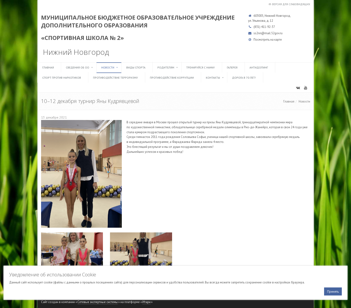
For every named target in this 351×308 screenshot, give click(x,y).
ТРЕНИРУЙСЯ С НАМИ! (200, 67)
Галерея (232, 67)
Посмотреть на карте (268, 40)
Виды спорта (135, 67)
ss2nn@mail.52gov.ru (268, 33)
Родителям (165, 67)
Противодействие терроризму (115, 77)
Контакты (213, 77)
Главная (48, 67)
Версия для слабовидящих (291, 4)
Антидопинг (259, 67)
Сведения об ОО (77, 67)
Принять (333, 291)
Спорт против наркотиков (61, 77)
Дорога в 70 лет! (244, 77)
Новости (107, 67)
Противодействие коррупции (172, 77)
